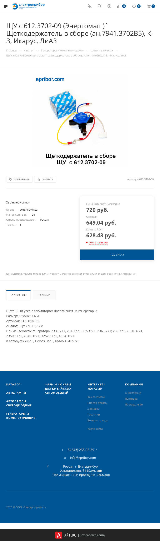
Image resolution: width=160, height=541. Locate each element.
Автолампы (16, 393)
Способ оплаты (97, 403)
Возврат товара (98, 420)
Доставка (93, 409)
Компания (134, 384)
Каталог (13, 384)
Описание (18, 295)
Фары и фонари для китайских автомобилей (58, 388)
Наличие (44, 295)
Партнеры (131, 398)
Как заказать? (96, 397)
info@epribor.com (83, 457)
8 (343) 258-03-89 (81, 449)
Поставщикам (134, 404)
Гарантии (94, 414)
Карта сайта (95, 429)
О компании (133, 393)
